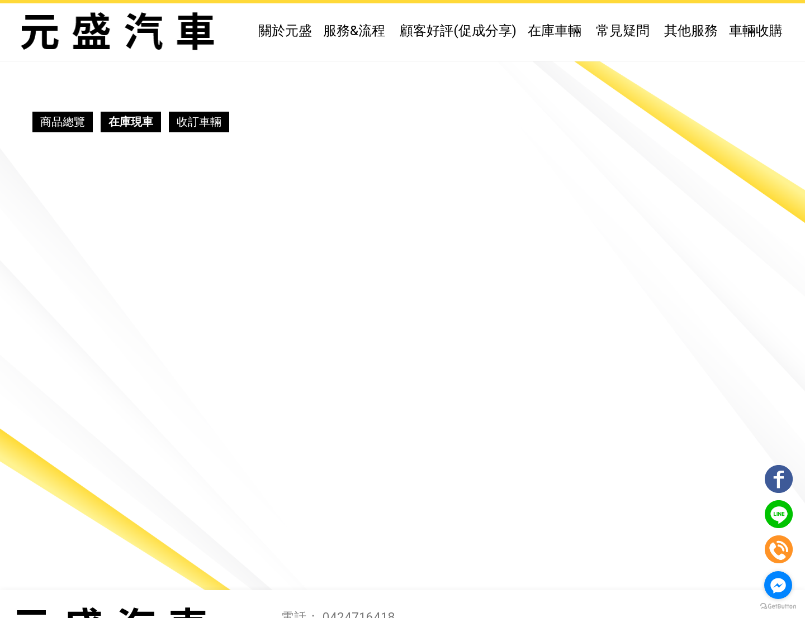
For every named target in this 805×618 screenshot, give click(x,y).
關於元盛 (285, 31)
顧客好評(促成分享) (458, 31)
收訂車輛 (199, 121)
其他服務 (691, 31)
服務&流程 (354, 31)
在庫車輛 (554, 31)
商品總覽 (62, 121)
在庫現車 (130, 121)
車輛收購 (756, 31)
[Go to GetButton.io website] (778, 606)
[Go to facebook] (778, 585)
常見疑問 (623, 31)
